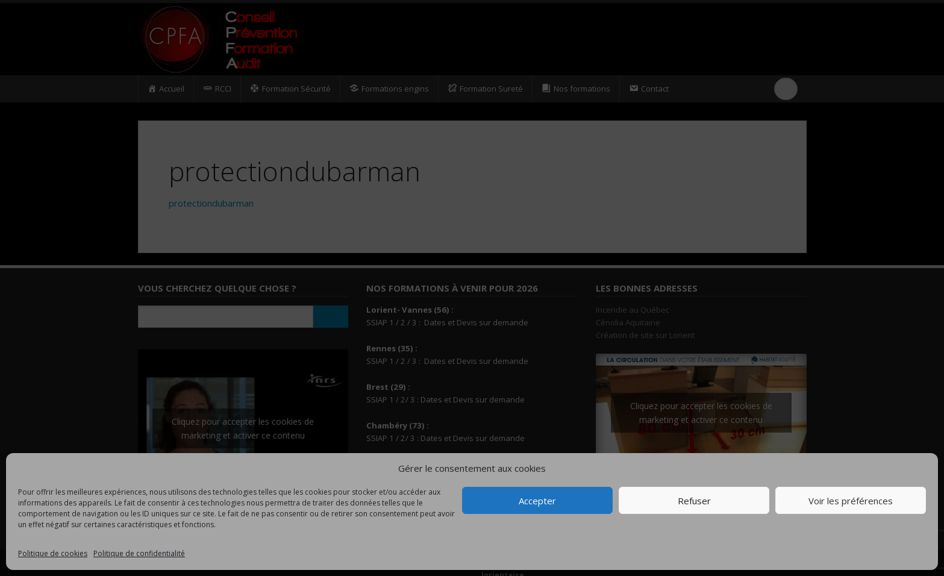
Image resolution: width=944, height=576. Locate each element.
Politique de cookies (52, 553)
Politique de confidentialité (139, 553)
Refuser (694, 501)
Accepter (537, 501)
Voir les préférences (850, 501)
